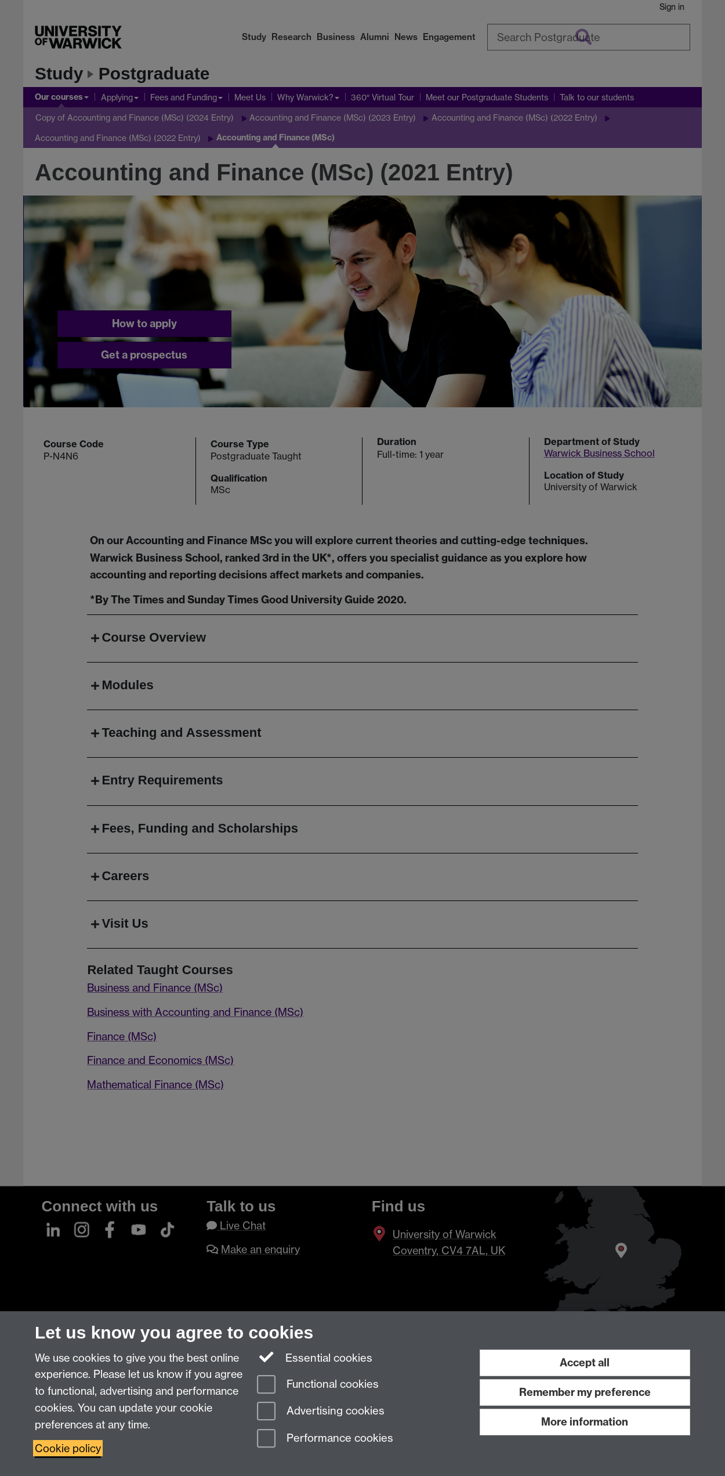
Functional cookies (318, 1385)
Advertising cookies (321, 1412)
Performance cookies (325, 1439)
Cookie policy (68, 1448)
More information (584, 1421)
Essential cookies (314, 1357)
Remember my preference (585, 1392)
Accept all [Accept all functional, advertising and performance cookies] (585, 1362)
